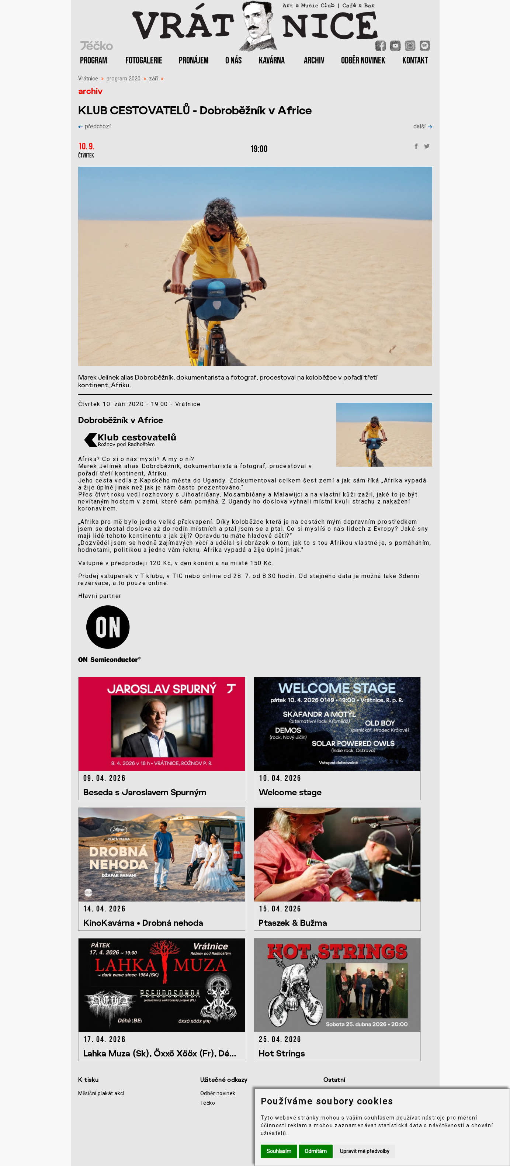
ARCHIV (314, 60)
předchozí (94, 126)
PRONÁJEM (194, 60)
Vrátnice (88, 79)
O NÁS (233, 60)
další (422, 126)
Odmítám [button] (316, 1151)
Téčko (207, 1103)
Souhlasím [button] (279, 1151)
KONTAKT (415, 60)
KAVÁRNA (272, 60)
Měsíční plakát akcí (101, 1093)
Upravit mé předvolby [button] (364, 1151)
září (153, 79)
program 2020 (123, 79)
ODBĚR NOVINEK (363, 60)
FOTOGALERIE (143, 60)
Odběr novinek (218, 1093)
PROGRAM (93, 60)
